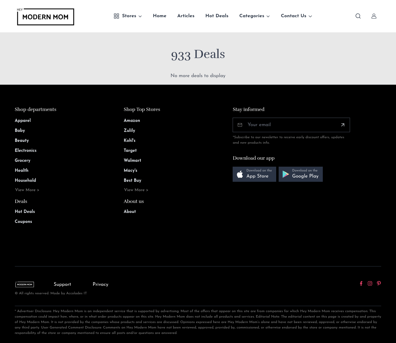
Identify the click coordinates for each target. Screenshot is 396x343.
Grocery (23, 160)
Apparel (23, 121)
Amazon (132, 121)
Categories (251, 16)
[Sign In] (374, 16)
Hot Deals (216, 16)
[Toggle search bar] (358, 16)
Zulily (129, 131)
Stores (124, 16)
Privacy (100, 284)
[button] (254, 174)
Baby (20, 131)
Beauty (22, 141)
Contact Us (293, 16)
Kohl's (130, 141)
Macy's (130, 170)
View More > (27, 190)
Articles (186, 16)
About (130, 212)
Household (25, 180)
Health (21, 170)
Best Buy (132, 180)
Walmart (132, 160)
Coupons (23, 222)
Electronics (26, 151)
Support (62, 284)
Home (159, 16)
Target (130, 151)
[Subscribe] (343, 125)
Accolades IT (76, 293)
